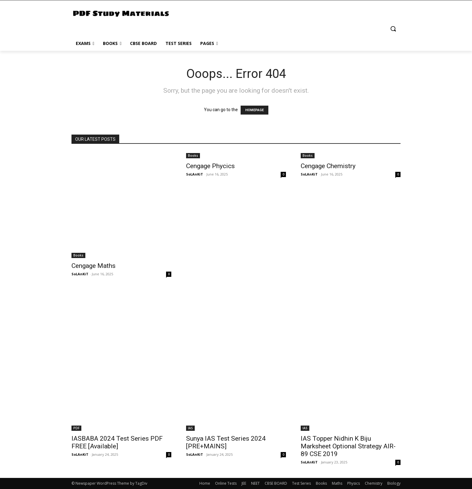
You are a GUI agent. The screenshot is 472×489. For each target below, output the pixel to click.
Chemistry (373, 483)
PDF (76, 428)
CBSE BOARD (276, 483)
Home (204, 483)
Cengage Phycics (210, 166)
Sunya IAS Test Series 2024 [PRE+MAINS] (226, 442)
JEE (244, 483)
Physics (353, 483)
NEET (255, 483)
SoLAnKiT (79, 274)
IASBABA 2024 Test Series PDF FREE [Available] (117, 442)
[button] (393, 28)
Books (78, 255)
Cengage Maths (93, 265)
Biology (394, 483)
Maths (337, 483)
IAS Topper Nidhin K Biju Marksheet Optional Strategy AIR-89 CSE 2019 (348, 446)
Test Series (301, 483)
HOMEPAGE (254, 110)
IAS (190, 428)
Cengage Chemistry (328, 166)
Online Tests (226, 483)
